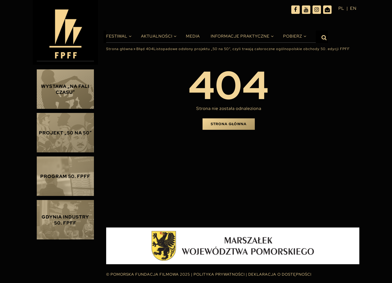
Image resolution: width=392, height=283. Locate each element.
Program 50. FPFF (65, 176)
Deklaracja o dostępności (279, 274)
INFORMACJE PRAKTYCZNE (240, 36)
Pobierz (292, 36)
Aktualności (156, 36)
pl (341, 8)
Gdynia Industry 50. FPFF (65, 220)
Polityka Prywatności (219, 274)
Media (193, 36)
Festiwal (116, 36)
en (353, 8)
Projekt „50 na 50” (65, 133)
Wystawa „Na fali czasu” (65, 89)
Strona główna (119, 49)
